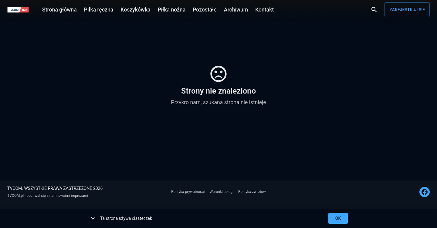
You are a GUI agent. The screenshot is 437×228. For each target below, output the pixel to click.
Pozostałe (204, 9)
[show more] (93, 218)
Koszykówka (135, 9)
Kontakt (264, 9)
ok (338, 218)
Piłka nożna (171, 9)
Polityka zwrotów (252, 192)
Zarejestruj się (407, 10)
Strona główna (59, 9)
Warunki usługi (221, 192)
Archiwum (236, 9)
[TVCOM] (18, 10)
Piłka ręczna (98, 9)
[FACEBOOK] (424, 192)
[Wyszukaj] (374, 9)
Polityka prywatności (188, 192)
